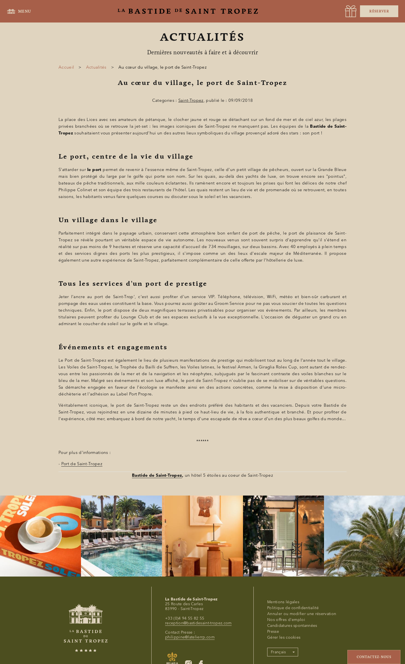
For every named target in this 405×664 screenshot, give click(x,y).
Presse (273, 631)
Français (278, 652)
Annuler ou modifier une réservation (301, 613)
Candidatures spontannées (292, 625)
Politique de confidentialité (293, 608)
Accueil (66, 67)
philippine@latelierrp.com (190, 637)
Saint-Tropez (191, 100)
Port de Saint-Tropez (81, 463)
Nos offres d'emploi (286, 619)
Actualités (96, 67)
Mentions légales (283, 602)
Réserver (379, 11)
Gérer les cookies (283, 637)
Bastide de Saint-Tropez (157, 475)
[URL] (351, 11)
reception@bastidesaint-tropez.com (198, 623)
